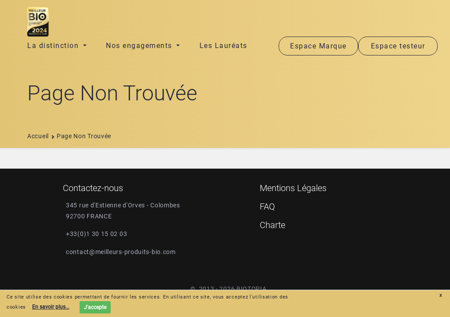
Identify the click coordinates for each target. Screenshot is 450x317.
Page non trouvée (84, 136)
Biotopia (251, 288)
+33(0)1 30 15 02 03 (96, 233)
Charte (272, 225)
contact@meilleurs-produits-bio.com (121, 251)
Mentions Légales (293, 188)
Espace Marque (318, 46)
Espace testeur (398, 46)
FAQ (267, 206)
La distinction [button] (54, 45)
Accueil (38, 136)
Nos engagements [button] (140, 45)
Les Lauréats (223, 45)
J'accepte (95, 307)
